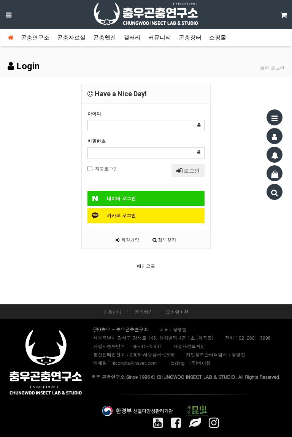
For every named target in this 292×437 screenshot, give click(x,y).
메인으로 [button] (146, 266)
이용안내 (112, 312)
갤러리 (132, 37)
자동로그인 (102, 168)
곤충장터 (190, 37)
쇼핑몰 (217, 37)
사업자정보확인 (189, 346)
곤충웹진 (104, 37)
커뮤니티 (159, 37)
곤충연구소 (35, 37)
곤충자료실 (71, 37)
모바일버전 (177, 312)
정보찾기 (164, 239)
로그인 (188, 171)
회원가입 (127, 239)
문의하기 (144, 312)
